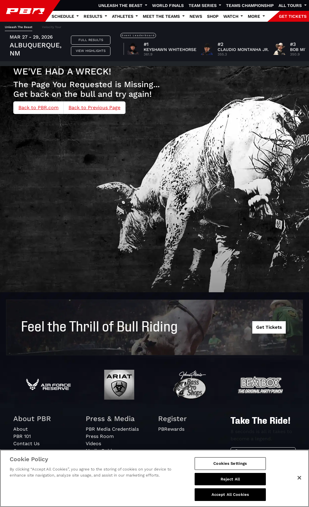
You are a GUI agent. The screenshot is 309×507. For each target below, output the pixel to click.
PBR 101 (22, 436)
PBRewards (171, 429)
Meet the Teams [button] (162, 16)
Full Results (90, 40)
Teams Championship (250, 5)
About (20, 429)
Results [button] (94, 16)
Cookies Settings (230, 463)
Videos (93, 443)
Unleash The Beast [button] (121, 5)
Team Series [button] (203, 5)
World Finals (168, 5)
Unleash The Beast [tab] (18, 27)
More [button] (254, 16)
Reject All (230, 479)
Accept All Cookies (230, 494)
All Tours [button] (291, 5)
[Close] (299, 477)
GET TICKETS (293, 16)
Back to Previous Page (94, 107)
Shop (212, 16)
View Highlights (91, 51)
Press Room (100, 436)
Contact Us (26, 443)
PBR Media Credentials (112, 429)
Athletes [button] (123, 16)
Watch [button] (231, 16)
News (196, 16)
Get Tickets (269, 327)
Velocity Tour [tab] (51, 27)
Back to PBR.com (38, 107)
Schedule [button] (63, 16)
